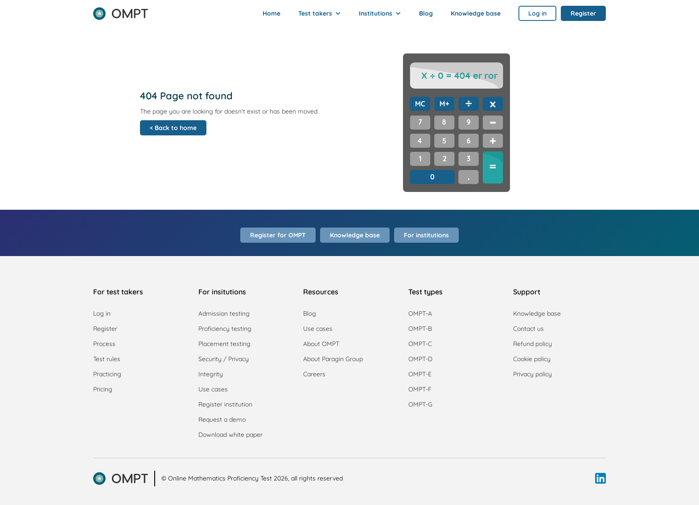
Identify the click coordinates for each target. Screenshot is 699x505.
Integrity (210, 374)
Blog (426, 13)
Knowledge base (476, 13)
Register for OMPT (278, 235)
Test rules (106, 359)
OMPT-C (420, 344)
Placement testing (224, 344)
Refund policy (532, 344)
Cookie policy (532, 359)
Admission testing (224, 314)
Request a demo (222, 419)
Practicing (107, 374)
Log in (102, 314)
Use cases (213, 389)
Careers (314, 374)
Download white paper (230, 435)
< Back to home (173, 128)
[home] (120, 10)
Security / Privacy (223, 359)
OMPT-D (420, 359)
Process (104, 344)
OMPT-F (420, 389)
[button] (319, 13)
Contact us (528, 329)
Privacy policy (532, 374)
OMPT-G (420, 404)
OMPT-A (420, 314)
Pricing (102, 389)
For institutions (426, 235)
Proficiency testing (224, 329)
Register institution (225, 404)
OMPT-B (420, 329)
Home (271, 13)
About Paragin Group (333, 359)
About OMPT (321, 344)
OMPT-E (420, 374)
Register (105, 329)
